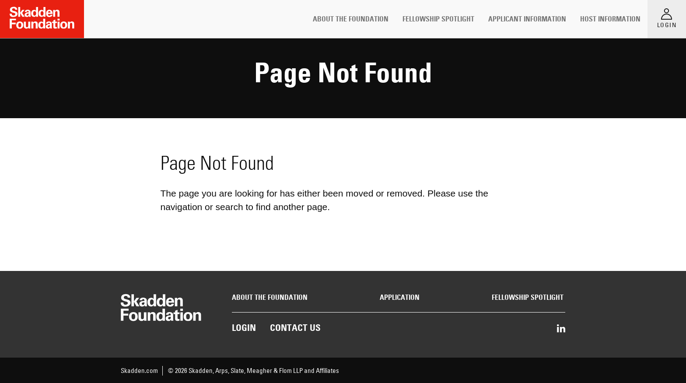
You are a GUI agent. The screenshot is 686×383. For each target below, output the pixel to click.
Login (244, 327)
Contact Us (295, 327)
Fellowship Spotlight (438, 18)
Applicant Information (527, 18)
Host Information (610, 18)
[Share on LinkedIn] (561, 329)
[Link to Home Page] (42, 19)
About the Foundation (350, 18)
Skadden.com (139, 370)
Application (400, 297)
